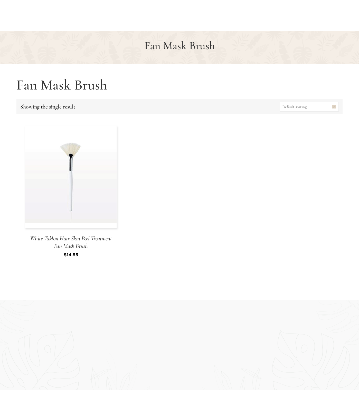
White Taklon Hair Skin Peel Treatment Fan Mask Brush (71, 242)
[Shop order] (309, 107)
